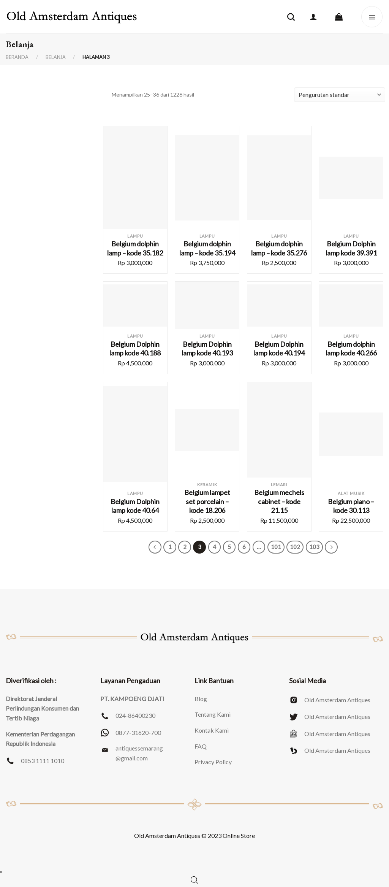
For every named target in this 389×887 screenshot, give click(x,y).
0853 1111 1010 (42, 760)
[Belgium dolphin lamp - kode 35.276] (279, 177)
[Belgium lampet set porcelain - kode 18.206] (207, 430)
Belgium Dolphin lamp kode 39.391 (351, 248)
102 (295, 546)
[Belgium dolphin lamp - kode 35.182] (135, 177)
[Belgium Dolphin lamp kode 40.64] (135, 434)
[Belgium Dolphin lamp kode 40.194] (279, 305)
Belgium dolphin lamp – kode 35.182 (135, 248)
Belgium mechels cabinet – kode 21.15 (279, 501)
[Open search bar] (194, 880)
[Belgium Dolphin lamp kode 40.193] (207, 305)
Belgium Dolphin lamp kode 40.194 (279, 348)
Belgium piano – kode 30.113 (351, 505)
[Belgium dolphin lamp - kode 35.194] (207, 178)
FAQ (200, 746)
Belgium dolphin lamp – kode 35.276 (279, 248)
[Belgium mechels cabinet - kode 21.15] (279, 430)
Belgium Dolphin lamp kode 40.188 (135, 348)
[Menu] (372, 16)
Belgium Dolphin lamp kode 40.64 (135, 505)
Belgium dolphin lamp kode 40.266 (351, 348)
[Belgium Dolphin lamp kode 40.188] (135, 305)
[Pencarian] (291, 16)
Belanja (56, 57)
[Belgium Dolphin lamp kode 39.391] (351, 178)
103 (314, 546)
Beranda (17, 57)
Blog (200, 698)
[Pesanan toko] (339, 94)
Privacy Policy (213, 761)
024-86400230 (135, 715)
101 (276, 546)
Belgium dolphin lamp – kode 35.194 (207, 248)
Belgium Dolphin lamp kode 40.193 (207, 348)
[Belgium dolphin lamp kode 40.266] (351, 305)
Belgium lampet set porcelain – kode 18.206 (207, 501)
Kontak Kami (211, 730)
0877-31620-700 (138, 732)
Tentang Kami (212, 714)
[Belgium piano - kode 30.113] (351, 434)
